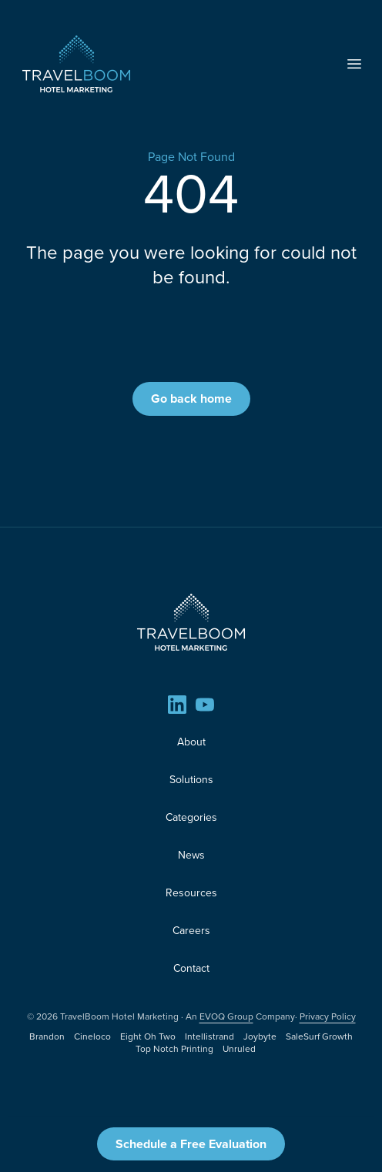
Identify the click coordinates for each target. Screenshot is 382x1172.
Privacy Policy (328, 1016)
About (191, 742)
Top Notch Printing (174, 1049)
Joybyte (259, 1036)
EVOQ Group (226, 1016)
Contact (191, 968)
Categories (191, 817)
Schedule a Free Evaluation (191, 1144)
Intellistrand (209, 1036)
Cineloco (92, 1036)
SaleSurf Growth (319, 1036)
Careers (191, 931)
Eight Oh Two (148, 1036)
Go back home (191, 398)
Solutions (191, 780)
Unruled (239, 1049)
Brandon (47, 1036)
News (191, 855)
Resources (191, 893)
